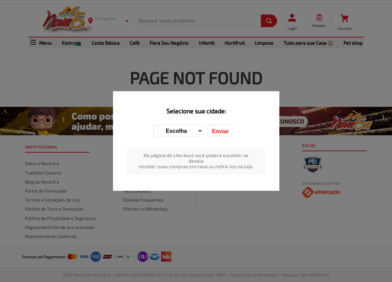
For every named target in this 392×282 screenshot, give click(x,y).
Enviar (220, 131)
